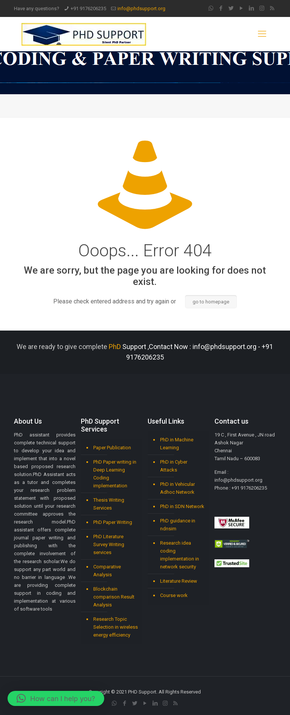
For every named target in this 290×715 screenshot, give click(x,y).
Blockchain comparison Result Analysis (113, 597)
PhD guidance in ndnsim (177, 524)
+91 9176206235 (88, 8)
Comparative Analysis (107, 570)
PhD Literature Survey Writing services (108, 544)
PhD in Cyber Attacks (173, 466)
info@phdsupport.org (141, 8)
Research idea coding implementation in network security (179, 555)
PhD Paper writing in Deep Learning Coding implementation (114, 473)
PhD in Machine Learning (176, 443)
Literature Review (178, 581)
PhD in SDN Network (182, 506)
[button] (56, 698)
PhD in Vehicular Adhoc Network (177, 488)
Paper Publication (112, 447)
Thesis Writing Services (108, 504)
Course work (174, 595)
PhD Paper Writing (112, 522)
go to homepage (211, 302)
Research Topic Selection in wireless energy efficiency (115, 627)
